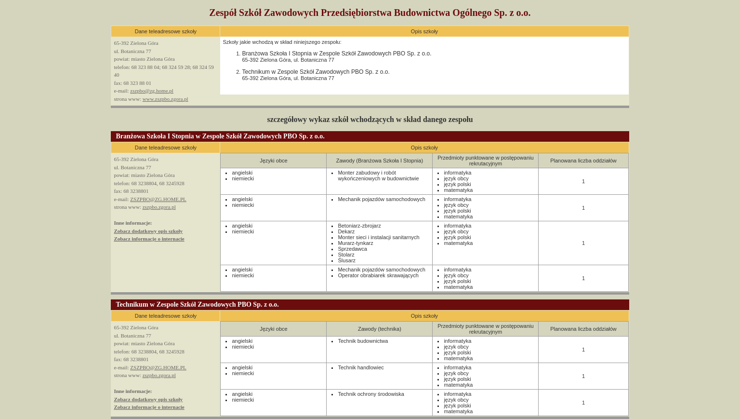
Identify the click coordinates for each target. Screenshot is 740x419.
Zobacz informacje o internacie (149, 239)
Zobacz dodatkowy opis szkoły (148, 231)
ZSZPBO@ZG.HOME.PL (158, 199)
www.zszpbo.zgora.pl (165, 99)
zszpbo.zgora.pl (159, 207)
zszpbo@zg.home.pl (151, 91)
